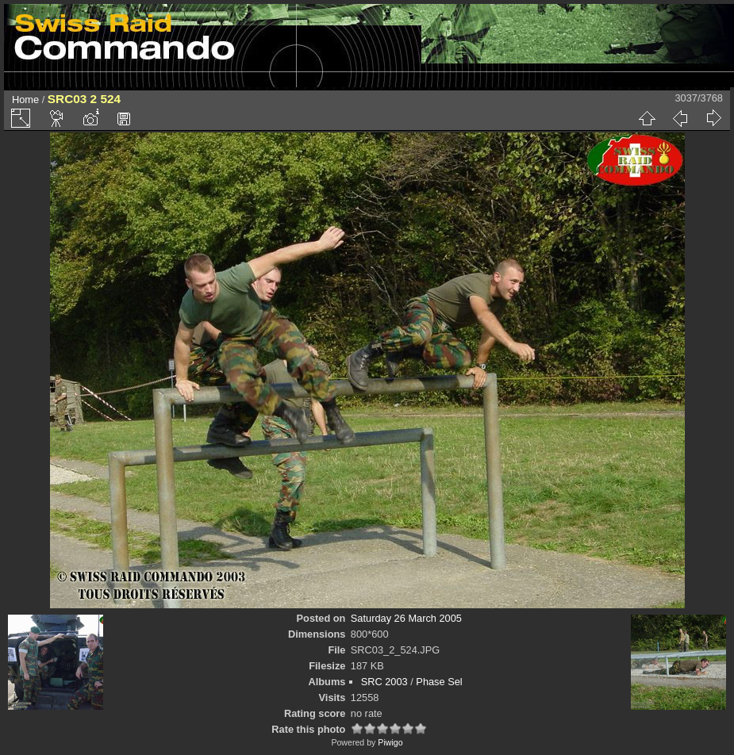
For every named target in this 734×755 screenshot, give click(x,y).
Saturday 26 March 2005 (406, 618)
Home (25, 99)
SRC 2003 (384, 682)
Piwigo (390, 742)
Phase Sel (439, 682)
